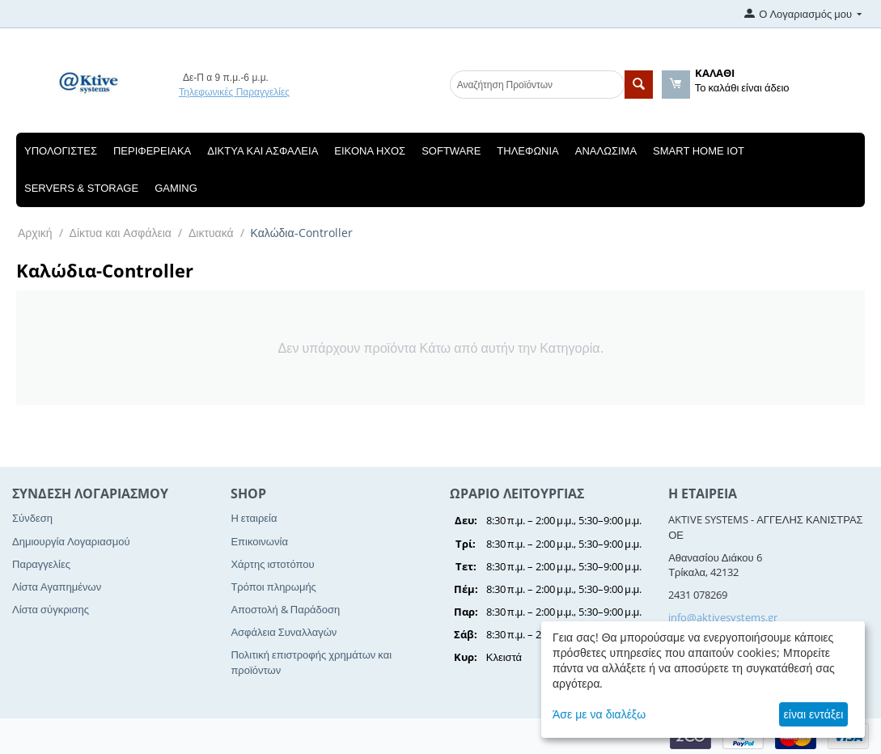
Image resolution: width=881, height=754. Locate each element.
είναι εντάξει (814, 714)
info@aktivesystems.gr (722, 617)
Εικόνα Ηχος (369, 151)
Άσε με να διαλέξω (599, 714)
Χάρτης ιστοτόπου (272, 564)
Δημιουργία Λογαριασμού (71, 541)
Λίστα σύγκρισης (50, 609)
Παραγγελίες (41, 564)
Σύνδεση (32, 517)
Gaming (176, 188)
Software (451, 151)
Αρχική (35, 232)
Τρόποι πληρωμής (273, 586)
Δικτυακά (211, 232)
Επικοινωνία (259, 541)
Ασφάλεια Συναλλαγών (284, 632)
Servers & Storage (81, 188)
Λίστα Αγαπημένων (56, 586)
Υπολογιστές (60, 151)
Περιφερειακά (152, 151)
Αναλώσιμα (606, 151)
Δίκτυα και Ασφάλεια (262, 151)
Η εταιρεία (254, 517)
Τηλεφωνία (527, 151)
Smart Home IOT (698, 151)
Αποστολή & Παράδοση (285, 609)
